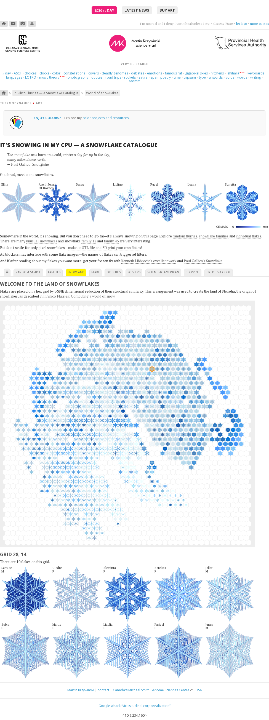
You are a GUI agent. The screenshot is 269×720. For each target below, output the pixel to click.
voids (230, 77)
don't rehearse (236, 24)
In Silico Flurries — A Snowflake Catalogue (46, 93)
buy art (167, 10)
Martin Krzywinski (80, 690)
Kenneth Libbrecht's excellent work (148, 260)
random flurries (185, 236)
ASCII (18, 73)
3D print (192, 272)
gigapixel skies (196, 73)
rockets (130, 77)
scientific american (163, 272)
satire (143, 77)
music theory (49, 77)
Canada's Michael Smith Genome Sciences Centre (151, 690)
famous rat (173, 73)
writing (255, 77)
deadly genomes (115, 73)
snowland (76, 272)
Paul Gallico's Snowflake (203, 260)
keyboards (255, 73)
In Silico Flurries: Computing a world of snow (78, 296)
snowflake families (213, 236)
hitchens (217, 73)
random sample (28, 272)
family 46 (111, 241)
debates (137, 73)
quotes (96, 77)
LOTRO (30, 77)
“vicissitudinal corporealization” (146, 705)
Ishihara (233, 73)
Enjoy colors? (48, 118)
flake (95, 272)
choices (30, 73)
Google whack (109, 705)
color (56, 73)
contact (103, 690)
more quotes (259, 24)
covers (93, 73)
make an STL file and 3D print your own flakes (104, 247)
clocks (44, 73)
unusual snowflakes (41, 241)
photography (78, 77)
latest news (136, 10)
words (242, 77)
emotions (154, 73)
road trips (113, 77)
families (54, 272)
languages (14, 77)
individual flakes (248, 236)
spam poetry (161, 77)
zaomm (134, 81)
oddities (113, 272)
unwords (216, 77)
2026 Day (104, 10)
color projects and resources (105, 118)
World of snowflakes (102, 93)
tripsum (190, 77)
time (177, 77)
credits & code (218, 272)
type (202, 77)
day (6, 73)
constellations (74, 73)
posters (133, 272)
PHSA (198, 690)
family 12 (88, 241)
